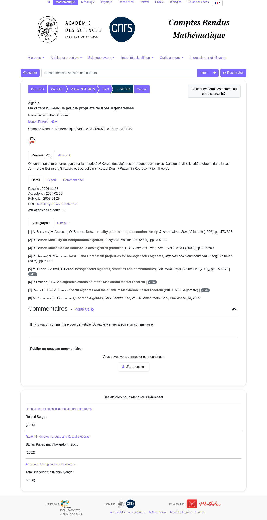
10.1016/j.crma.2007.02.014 (57, 204)
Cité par (63, 223)
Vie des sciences (198, 2)
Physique (107, 2)
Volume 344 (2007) (83, 89)
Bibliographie (41, 223)
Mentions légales (180, 512)
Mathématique (65, 2)
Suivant (142, 89)
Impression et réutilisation (208, 57)
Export (51, 180)
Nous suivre (158, 512)
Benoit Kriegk (37, 121)
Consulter (30, 72)
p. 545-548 (123, 89)
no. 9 (106, 89)
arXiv (33, 274)
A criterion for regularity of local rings (50, 464)
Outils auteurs (170, 57)
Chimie (159, 2)
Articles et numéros (65, 57)
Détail (36, 180)
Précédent (37, 89)
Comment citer (73, 180)
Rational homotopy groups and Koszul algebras (57, 436)
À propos (35, 57)
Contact (199, 512)
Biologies (175, 2)
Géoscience (126, 2)
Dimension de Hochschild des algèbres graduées (59, 408)
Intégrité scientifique (136, 57)
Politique (84, 309)
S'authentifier (133, 366)
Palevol (144, 2)
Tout (203, 73)
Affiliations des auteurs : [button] (47, 210)
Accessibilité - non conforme (128, 512)
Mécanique (88, 2)
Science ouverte (100, 57)
